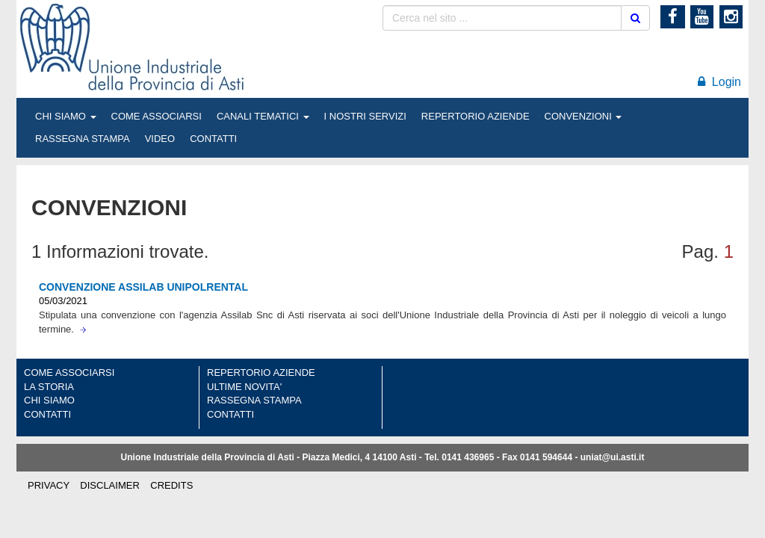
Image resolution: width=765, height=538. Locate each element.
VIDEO (160, 138)
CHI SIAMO (65, 116)
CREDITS (171, 485)
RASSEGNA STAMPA (82, 138)
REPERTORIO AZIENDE (475, 116)
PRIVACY (48, 485)
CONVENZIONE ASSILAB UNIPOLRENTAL (143, 287)
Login (719, 81)
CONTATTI (213, 138)
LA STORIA (49, 386)
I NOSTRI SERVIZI (365, 116)
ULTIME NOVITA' (244, 386)
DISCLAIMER (109, 485)
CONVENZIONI (583, 116)
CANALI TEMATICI (263, 116)
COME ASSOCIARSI (156, 116)
